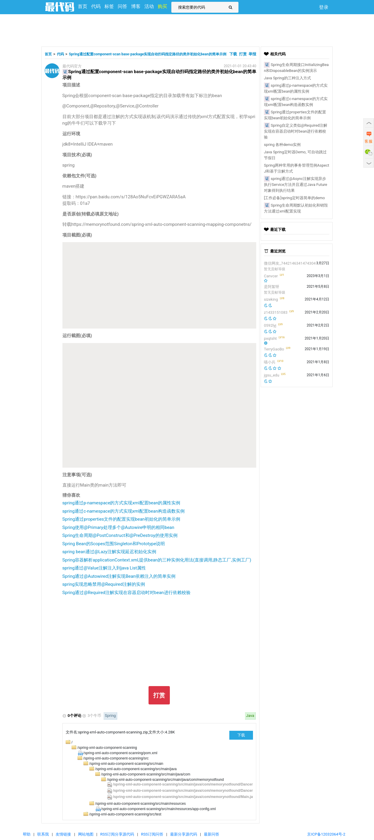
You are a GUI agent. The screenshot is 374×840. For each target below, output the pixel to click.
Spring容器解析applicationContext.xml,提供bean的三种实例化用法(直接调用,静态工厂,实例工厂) (157, 560)
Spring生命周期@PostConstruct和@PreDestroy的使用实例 (120, 535)
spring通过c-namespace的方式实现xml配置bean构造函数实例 (123, 511)
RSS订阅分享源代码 (117, 834)
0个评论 (74, 715)
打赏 (243, 54)
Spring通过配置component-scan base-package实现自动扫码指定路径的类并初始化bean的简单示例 (147, 54)
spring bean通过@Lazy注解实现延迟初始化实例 (109, 551)
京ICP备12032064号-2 (326, 834)
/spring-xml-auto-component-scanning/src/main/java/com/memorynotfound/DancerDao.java (190, 784)
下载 (233, 54)
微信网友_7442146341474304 (290, 263)
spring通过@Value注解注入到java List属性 (104, 568)
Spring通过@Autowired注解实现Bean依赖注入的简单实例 (119, 576)
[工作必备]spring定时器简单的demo (294, 198)
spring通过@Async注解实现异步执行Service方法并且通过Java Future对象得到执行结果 (295, 184)
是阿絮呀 (271, 286)
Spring (110, 715)
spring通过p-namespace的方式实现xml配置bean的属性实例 (121, 503)
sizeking (271, 299)
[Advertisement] (187, 29)
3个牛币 (94, 715)
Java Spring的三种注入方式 (287, 78)
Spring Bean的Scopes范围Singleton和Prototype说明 (113, 543)
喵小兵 (269, 362)
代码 (60, 54)
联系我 (43, 834)
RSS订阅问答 (152, 834)
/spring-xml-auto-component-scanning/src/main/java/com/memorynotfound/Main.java (185, 797)
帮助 (26, 834)
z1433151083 (276, 312)
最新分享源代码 (183, 834)
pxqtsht (270, 338)
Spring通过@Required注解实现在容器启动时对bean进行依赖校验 (126, 592)
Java (250, 715)
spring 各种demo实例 (282, 144)
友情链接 (63, 834)
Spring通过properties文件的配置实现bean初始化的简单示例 (121, 519)
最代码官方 (72, 66)
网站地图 (86, 834)
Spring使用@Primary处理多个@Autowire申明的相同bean (118, 527)
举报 (252, 54)
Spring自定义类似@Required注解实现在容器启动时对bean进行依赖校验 (295, 131)
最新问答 (211, 834)
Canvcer (271, 276)
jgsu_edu (271, 375)
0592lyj (270, 325)
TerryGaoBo (274, 349)
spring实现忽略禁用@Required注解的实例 (103, 584)
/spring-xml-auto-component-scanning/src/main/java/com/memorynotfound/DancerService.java (193, 790)
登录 (323, 7)
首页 (48, 54)
